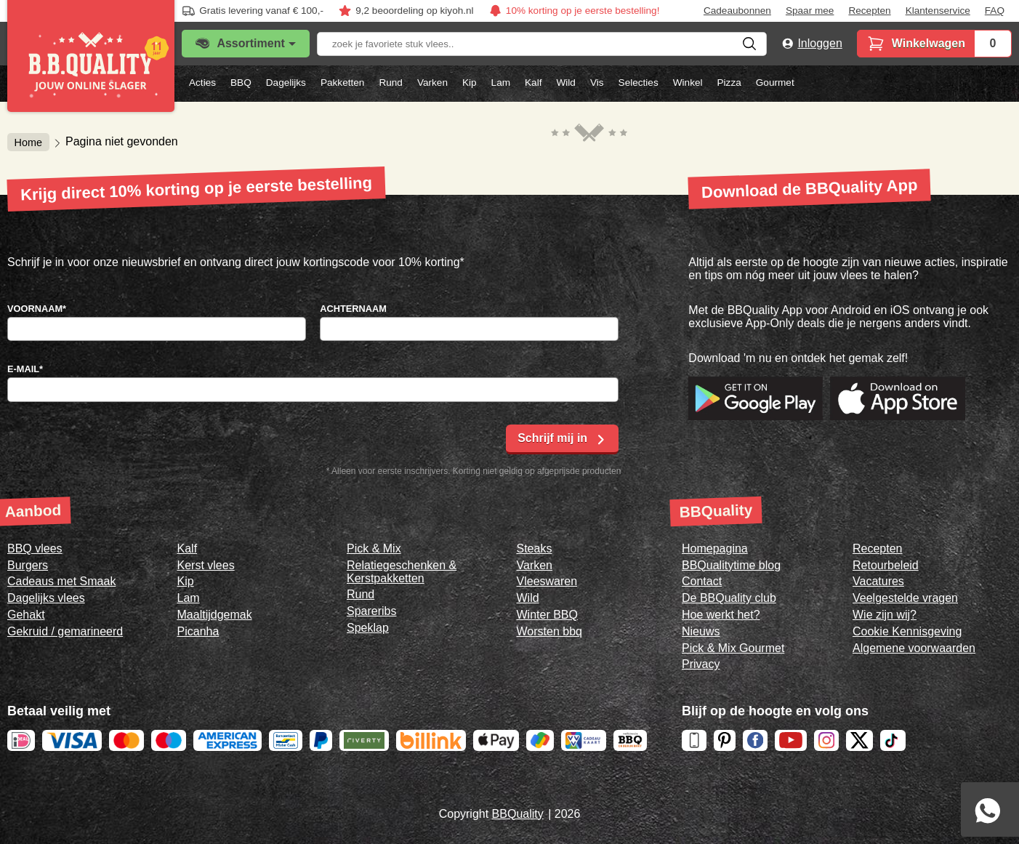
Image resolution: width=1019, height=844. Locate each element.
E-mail (25, 368)
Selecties (638, 82)
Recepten (869, 11)
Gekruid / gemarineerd (65, 631)
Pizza (729, 82)
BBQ (240, 82)
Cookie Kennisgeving (907, 631)
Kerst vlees (206, 565)
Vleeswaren (547, 581)
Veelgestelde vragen (905, 598)
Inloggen (819, 43)
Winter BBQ (547, 614)
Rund (391, 82)
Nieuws (701, 631)
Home (28, 142)
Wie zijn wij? (885, 614)
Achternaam (353, 308)
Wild (565, 82)
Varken (432, 82)
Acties (202, 82)
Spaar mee (810, 11)
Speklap (368, 628)
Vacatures (878, 581)
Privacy (701, 664)
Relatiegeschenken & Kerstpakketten (401, 571)
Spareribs (371, 611)
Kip (469, 82)
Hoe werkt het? (721, 614)
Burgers (27, 565)
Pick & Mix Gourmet (733, 648)
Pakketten (342, 82)
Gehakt (26, 614)
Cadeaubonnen (737, 11)
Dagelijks (286, 82)
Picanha (198, 631)
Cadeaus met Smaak (61, 581)
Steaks (534, 548)
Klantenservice (938, 11)
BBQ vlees (35, 548)
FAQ (994, 11)
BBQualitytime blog (731, 565)
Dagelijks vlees (46, 598)
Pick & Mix (374, 548)
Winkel (688, 82)
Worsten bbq (549, 631)
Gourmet (775, 82)
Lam (500, 82)
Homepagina (715, 548)
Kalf (533, 82)
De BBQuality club (729, 598)
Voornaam (36, 308)
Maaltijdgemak (214, 614)
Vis (597, 82)
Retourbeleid (886, 565)
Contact (702, 581)
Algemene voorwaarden (914, 648)
